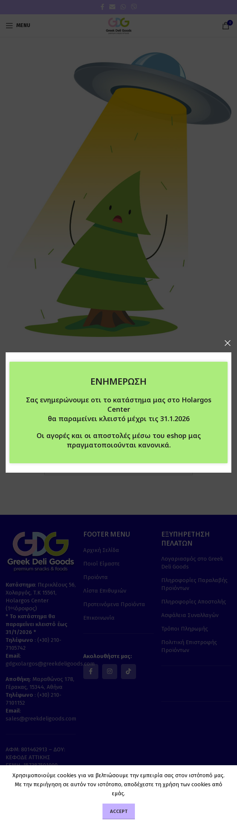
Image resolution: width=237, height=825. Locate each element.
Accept (118, 811)
